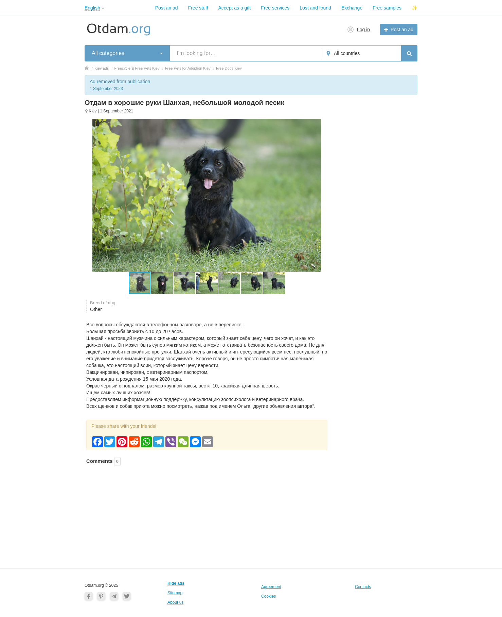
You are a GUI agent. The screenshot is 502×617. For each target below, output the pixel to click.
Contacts (363, 586)
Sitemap (174, 593)
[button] (162, 283)
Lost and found (315, 8)
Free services (275, 8)
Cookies (268, 596)
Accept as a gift (234, 8)
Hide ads (175, 583)
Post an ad (166, 8)
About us (175, 602)
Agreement (271, 586)
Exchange (351, 8)
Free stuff (198, 8)
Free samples (387, 8)
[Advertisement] (206, 508)
